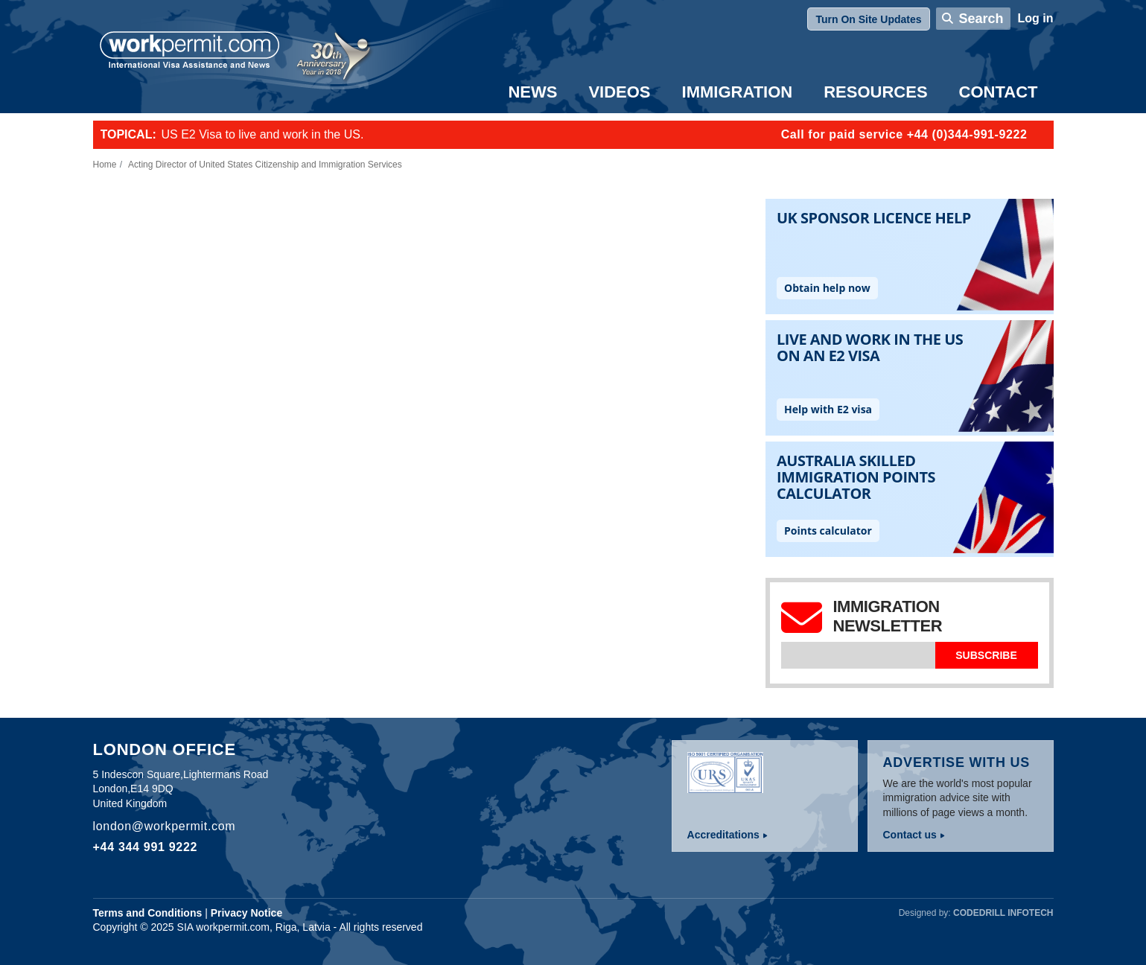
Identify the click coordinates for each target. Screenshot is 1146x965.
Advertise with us (957, 762)
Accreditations (723, 835)
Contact (998, 92)
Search (980, 18)
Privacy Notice (247, 913)
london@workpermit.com (164, 826)
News (532, 92)
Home (105, 164)
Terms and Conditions (148, 913)
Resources (875, 92)
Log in (1036, 18)
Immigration (737, 92)
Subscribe (985, 655)
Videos (619, 92)
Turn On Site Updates (868, 19)
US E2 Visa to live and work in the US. (263, 134)
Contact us (910, 835)
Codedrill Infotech (1003, 913)
